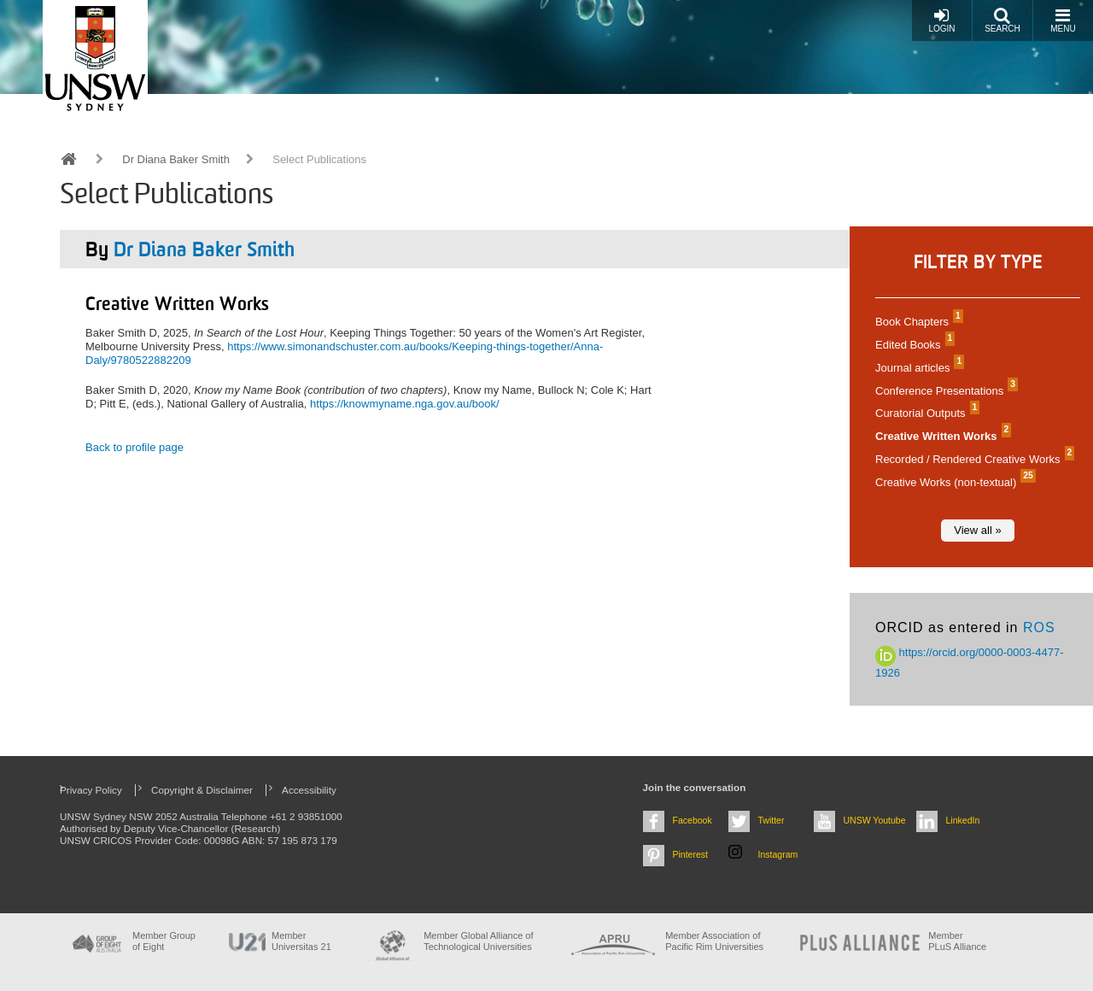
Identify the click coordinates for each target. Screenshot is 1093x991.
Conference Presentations (944, 390)
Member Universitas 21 (301, 941)
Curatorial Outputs (925, 413)
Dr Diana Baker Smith (176, 159)
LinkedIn (963, 820)
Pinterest (691, 854)
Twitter (771, 820)
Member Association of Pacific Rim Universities (714, 941)
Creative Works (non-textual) (953, 482)
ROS (1039, 627)
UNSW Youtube (875, 820)
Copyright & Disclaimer (202, 789)
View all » (977, 530)
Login (941, 20)
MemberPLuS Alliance (957, 941)
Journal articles (917, 367)
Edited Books (912, 344)
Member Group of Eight (164, 941)
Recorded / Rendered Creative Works (972, 459)
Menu (1062, 20)
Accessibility (309, 789)
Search (1002, 20)
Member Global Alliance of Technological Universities (478, 941)
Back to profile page (134, 447)
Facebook (692, 820)
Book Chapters (917, 321)
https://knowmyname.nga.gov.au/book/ (405, 403)
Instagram (778, 854)
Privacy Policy (91, 789)
